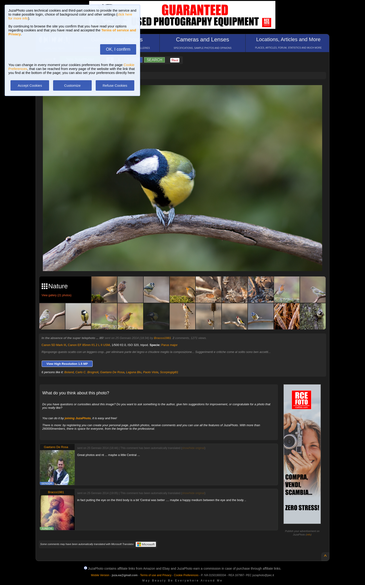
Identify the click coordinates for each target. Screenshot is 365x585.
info (309, 534)
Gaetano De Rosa (112, 372)
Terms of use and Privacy (156, 575)
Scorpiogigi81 (169, 372)
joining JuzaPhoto (78, 418)
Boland (69, 372)
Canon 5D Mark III (54, 345)
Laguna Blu (133, 372)
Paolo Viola (150, 372)
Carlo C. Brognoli (86, 372)
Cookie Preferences (186, 575)
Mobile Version (100, 575)
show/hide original (193, 448)
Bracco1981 (162, 338)
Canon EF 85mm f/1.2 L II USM (89, 345)
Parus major (169, 345)
